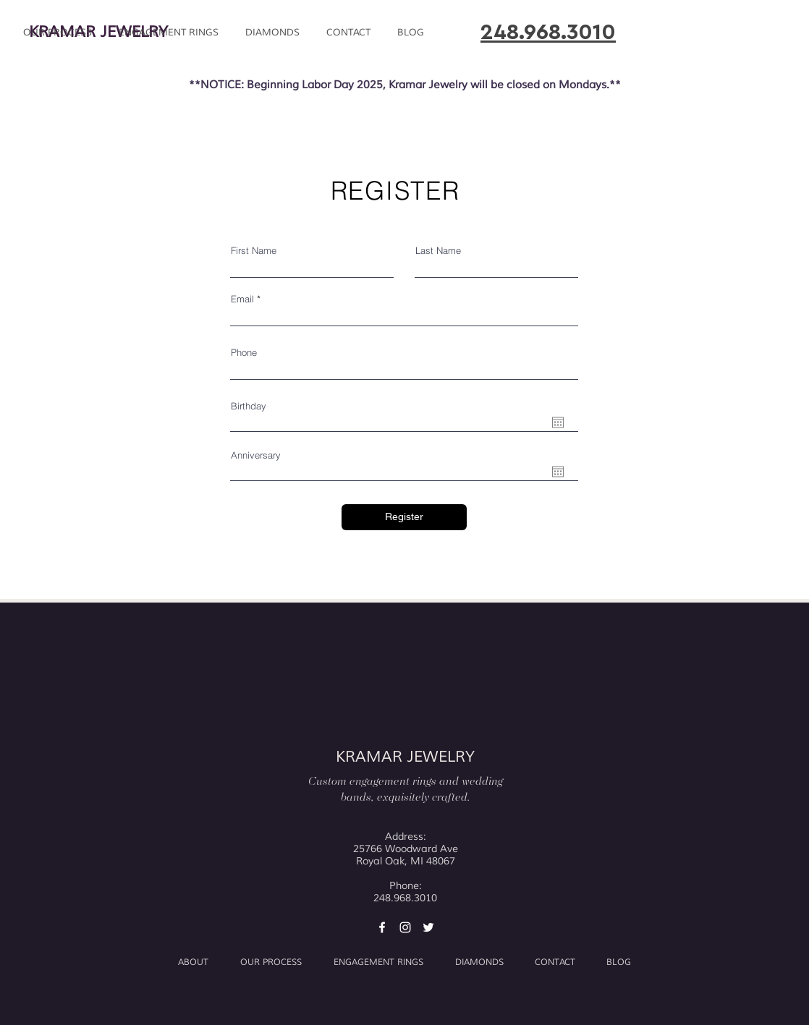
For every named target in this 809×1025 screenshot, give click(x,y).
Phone (244, 352)
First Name (253, 250)
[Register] (404, 517)
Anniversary (256, 455)
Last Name (438, 250)
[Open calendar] (558, 422)
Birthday (248, 406)
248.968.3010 (548, 32)
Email (242, 299)
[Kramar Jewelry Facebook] (382, 927)
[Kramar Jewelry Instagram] (405, 927)
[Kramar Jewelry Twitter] (428, 927)
